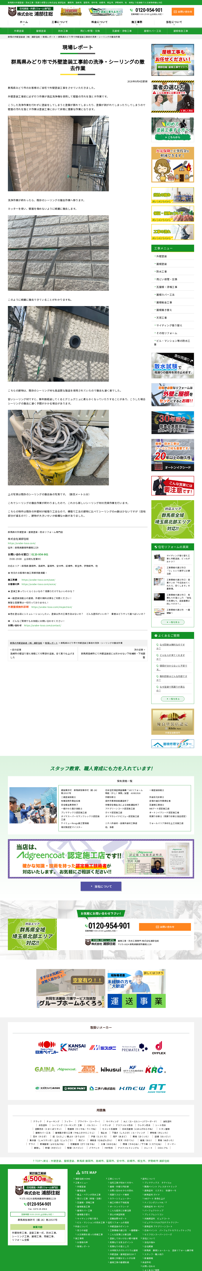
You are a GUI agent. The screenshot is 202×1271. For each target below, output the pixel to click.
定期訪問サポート (118, 1218)
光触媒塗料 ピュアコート (157, 1218)
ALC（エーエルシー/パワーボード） (141, 1121)
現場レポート (83, 1246)
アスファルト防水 (124, 1125)
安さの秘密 (82, 1230)
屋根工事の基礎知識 (119, 1262)
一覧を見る (173, 622)
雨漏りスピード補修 (119, 1195)
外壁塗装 (19, 30)
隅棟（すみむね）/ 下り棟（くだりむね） (143, 1144)
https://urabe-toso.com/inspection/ (51, 606)
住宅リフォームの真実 (118, 1222)
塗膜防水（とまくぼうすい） (49, 1128)
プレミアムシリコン (153, 1214)
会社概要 (148, 1246)
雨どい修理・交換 (90, 30)
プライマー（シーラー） (89, 1121)
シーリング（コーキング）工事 (67, 1125)
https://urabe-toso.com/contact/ (42, 625)
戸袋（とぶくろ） (99, 1136)
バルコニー (92, 1125)
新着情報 (148, 1258)
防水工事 (63, 30)
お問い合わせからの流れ (121, 1190)
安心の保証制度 (117, 1214)
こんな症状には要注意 (120, 1210)
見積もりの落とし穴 (119, 1246)
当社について (174, 22)
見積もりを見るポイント (121, 1242)
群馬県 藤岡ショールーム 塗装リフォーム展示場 (168, 1250)
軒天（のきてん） (126, 1140)
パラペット (94, 1147)
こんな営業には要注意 (120, 1234)
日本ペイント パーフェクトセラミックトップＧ (167, 1230)
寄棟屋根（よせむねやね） (52, 1144)
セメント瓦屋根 (109, 1128)
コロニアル (162, 1147)
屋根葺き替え (164, 310)
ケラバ (32, 1144)
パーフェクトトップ (153, 1210)
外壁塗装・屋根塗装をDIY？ (123, 1254)
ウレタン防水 (144, 1125)
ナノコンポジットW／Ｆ (155, 1202)
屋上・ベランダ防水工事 (89, 1195)
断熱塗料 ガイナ (152, 1195)
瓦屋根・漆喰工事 (122, 30)
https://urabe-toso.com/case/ (38, 579)
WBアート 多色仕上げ (154, 1198)
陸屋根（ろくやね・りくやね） (82, 1128)
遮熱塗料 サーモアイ (154, 1207)
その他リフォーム (166, 333)
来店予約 (146, 1262)
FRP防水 (109, 1147)
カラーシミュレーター (120, 1198)
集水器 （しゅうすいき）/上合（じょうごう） (52, 1140)
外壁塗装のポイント (119, 1226)
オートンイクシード (119, 1207)
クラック (37, 1121)
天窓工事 (161, 317)
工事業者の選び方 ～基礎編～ (125, 1230)
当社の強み (149, 1242)
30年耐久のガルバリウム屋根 (124, 1250)
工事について (60, 22)
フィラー (68, 1121)
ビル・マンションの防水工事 (91, 1222)
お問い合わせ (148, 1266)
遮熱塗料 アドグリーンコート (158, 1226)
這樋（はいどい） (163, 1136)
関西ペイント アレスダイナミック (160, 1187)
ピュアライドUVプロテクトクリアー (161, 1222)
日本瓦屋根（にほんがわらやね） (138, 1128)
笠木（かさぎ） (40, 1136)
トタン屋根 (164, 1128)
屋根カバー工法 (152, 30)
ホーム (24, 22)
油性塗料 (167, 1121)
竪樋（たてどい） (75, 1147)
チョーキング (53, 1121)
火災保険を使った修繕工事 (90, 1234)
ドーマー (171, 1144)
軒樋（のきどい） (53, 1147)
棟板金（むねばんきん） (101, 1140)
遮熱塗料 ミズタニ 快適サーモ (160, 1190)
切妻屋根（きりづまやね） (83, 1144)
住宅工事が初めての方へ (121, 1183)
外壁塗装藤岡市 (172, 732)
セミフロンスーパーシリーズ (158, 1234)
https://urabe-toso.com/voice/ (39, 584)
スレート (148, 1147)
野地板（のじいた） (159, 1132)
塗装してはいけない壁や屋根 (124, 1238)
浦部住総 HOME (82, 1179)
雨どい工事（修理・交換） (90, 1198)
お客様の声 (82, 1242)
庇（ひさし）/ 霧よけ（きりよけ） (69, 1136)
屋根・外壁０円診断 (119, 1187)
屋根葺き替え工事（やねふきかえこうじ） (75, 1132)
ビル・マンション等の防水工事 (172, 342)
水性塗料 (43, 1125)
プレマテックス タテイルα (157, 1183)
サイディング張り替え (169, 325)
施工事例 (136, 22)
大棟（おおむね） (109, 1144)
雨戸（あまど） (120, 1136)
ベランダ (106, 1125)
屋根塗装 (41, 30)
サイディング (112, 1121)
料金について (100, 22)
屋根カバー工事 (84, 1210)
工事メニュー (81, 1183)
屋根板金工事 (180, 30)
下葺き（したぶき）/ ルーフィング (128, 1132)
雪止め (104, 1132)
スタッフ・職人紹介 (154, 1254)
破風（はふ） (146, 1140)
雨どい (82, 1140)
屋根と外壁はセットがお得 (122, 1258)
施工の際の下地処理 (119, 1202)
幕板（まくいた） (141, 1136)
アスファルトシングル (128, 1147)
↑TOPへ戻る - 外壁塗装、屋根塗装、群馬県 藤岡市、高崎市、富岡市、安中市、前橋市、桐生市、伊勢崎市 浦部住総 (101, 1161)
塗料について (148, 1179)
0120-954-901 (149, 10)
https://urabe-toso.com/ (22, 543)
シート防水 (160, 1125)
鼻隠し (37, 1147)
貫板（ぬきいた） (166, 1140)
